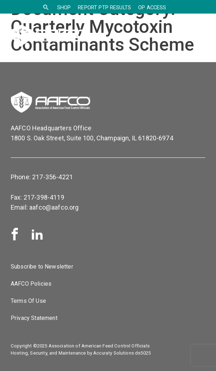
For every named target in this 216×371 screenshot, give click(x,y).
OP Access (152, 7)
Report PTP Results (104, 7)
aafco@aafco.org (54, 207)
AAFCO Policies (31, 283)
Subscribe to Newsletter (42, 266)
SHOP (64, 7)
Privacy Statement (34, 318)
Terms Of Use (28, 300)
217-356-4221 (52, 177)
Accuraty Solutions (113, 353)
